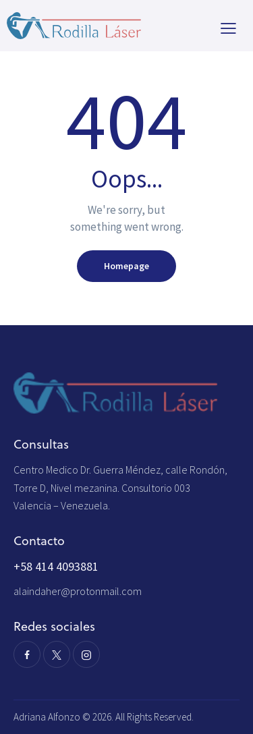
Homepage (126, 266)
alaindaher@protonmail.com (77, 591)
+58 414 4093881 (56, 566)
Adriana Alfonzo (47, 716)
